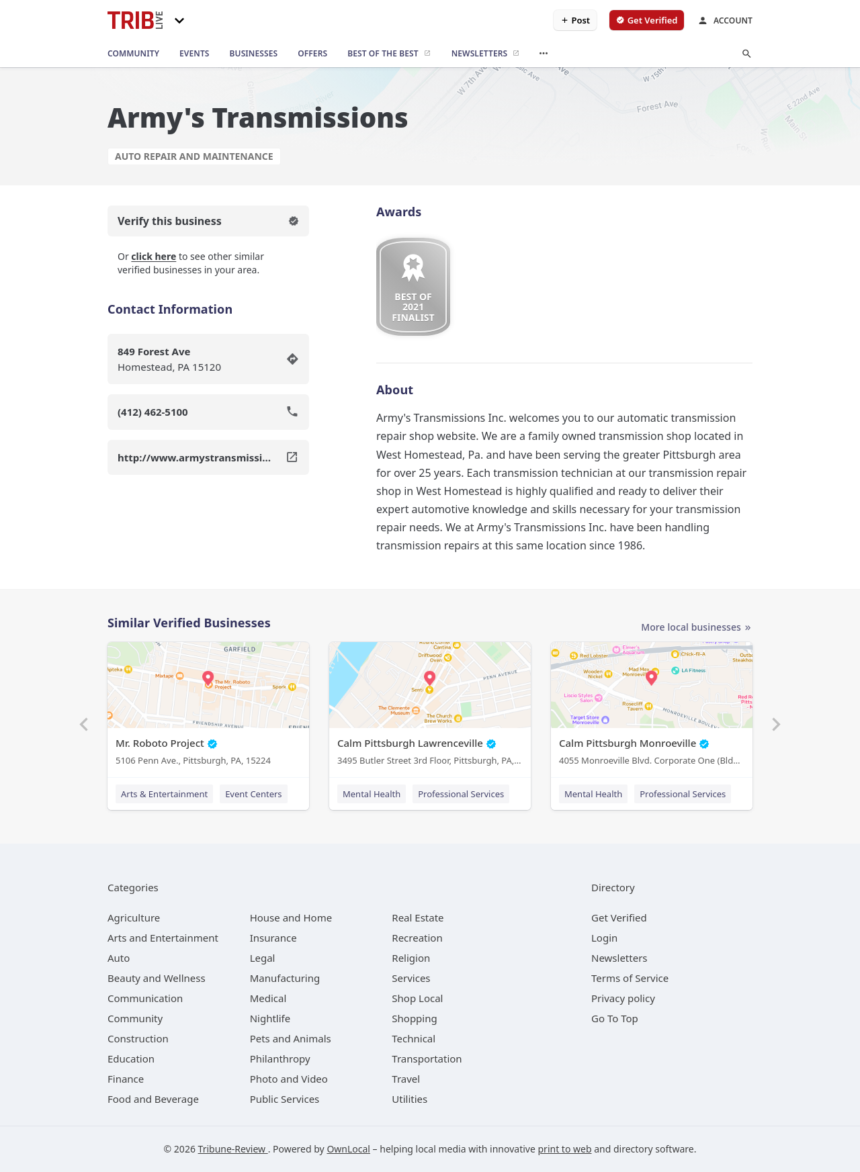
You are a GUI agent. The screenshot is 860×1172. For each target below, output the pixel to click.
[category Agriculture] (134, 917)
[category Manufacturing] (285, 978)
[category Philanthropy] (280, 1058)
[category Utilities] (409, 1099)
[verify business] (646, 20)
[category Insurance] (273, 937)
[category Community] (135, 1018)
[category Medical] (268, 998)
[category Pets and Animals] (290, 1038)
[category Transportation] (427, 1058)
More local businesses (696, 627)
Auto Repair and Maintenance (194, 156)
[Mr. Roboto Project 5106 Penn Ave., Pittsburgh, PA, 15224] (208, 707)
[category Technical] (413, 1038)
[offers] (312, 53)
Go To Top (614, 1018)
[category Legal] (262, 957)
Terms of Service (630, 978)
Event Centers (253, 794)
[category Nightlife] (270, 1018)
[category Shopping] (414, 1018)
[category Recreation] (417, 937)
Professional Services (461, 794)
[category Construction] (138, 1038)
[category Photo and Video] (289, 1078)
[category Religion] (411, 957)
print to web (565, 1148)
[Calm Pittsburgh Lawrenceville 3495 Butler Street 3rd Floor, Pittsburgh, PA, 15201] (430, 707)
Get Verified (619, 917)
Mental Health (371, 794)
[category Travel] (406, 1078)
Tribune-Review (233, 1148)
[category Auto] (119, 957)
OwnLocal (348, 1148)
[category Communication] (145, 998)
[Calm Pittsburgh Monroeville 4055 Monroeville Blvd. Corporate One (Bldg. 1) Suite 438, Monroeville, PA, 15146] (651, 707)
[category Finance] (126, 1078)
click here (153, 256)
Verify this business (208, 221)
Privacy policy (623, 998)
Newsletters (619, 957)
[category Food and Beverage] (153, 1099)
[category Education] (131, 1058)
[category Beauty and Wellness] (157, 978)
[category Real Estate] (417, 917)
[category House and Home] (291, 917)
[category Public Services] (285, 1099)
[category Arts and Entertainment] (163, 937)
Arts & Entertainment (164, 794)
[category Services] (411, 978)
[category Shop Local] (417, 998)
